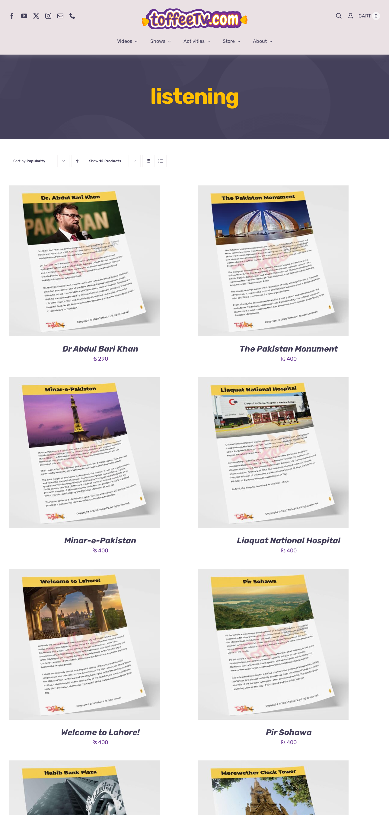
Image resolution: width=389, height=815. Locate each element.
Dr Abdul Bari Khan (100, 349)
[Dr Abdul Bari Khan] (84, 190)
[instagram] (48, 16)
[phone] (72, 16)
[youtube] (24, 16)
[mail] (60, 16)
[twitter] (36, 16)
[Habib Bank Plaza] (84, 765)
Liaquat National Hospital (288, 540)
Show (105, 161)
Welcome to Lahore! (100, 732)
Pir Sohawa (289, 732)
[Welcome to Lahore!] (84, 573)
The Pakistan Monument (289, 349)
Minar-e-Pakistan (100, 540)
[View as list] (160, 161)
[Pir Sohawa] (273, 573)
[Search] (339, 16)
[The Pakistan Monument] (273, 190)
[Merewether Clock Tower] (273, 765)
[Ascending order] (77, 161)
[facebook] (12, 16)
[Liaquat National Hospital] (273, 381)
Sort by (29, 161)
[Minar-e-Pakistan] (84, 381)
